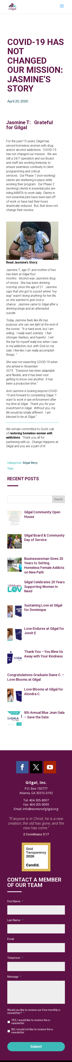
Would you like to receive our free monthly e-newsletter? (34, 1011)
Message (14, 976)
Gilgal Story (30, 462)
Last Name (15, 920)
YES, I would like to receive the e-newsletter (31, 1022)
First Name (15, 901)
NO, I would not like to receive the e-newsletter (32, 1031)
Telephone (15, 957)
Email (10, 939)
